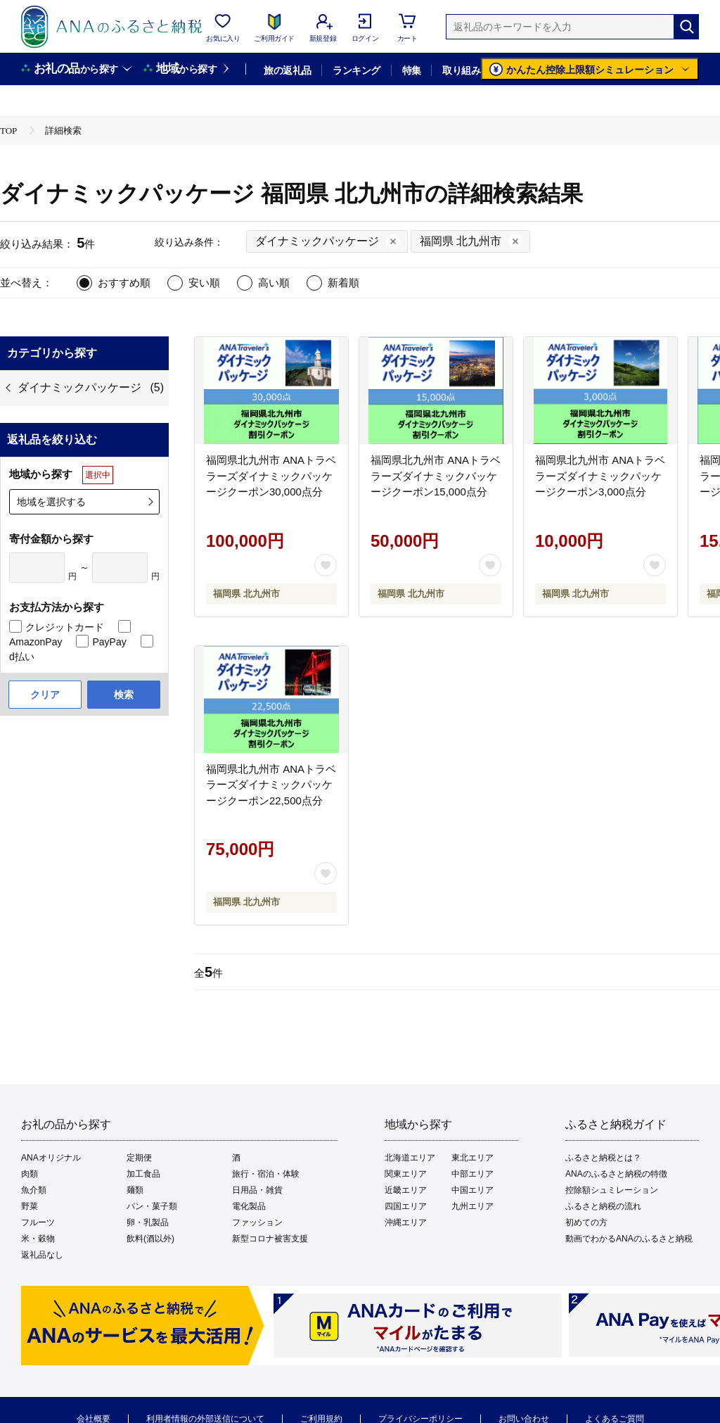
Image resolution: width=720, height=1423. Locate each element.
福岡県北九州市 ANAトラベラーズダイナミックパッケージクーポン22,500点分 (271, 785)
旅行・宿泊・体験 (266, 1174)
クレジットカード (64, 627)
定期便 (139, 1158)
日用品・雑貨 (257, 1190)
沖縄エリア (406, 1222)
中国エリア (472, 1190)
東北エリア (472, 1158)
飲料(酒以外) (150, 1239)
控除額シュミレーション (611, 1190)
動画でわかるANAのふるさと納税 (629, 1239)
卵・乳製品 (148, 1222)
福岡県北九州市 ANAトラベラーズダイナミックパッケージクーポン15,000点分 (436, 476)
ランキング (356, 70)
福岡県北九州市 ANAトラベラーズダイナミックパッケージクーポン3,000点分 (600, 476)
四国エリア (406, 1206)
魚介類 (33, 1190)
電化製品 (249, 1206)
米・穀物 (38, 1239)
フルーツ (38, 1222)
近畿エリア (406, 1190)
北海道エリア (410, 1158)
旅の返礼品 (287, 70)
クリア (45, 694)
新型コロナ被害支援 (270, 1239)
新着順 (343, 283)
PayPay (109, 641)
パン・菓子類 (152, 1206)
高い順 (274, 283)
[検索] (686, 26)
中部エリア (472, 1174)
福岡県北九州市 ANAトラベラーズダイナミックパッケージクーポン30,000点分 (271, 476)
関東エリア (406, 1174)
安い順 (204, 283)
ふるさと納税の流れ (603, 1206)
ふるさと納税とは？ (603, 1158)
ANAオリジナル (51, 1158)
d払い (21, 656)
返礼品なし (42, 1255)
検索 (124, 694)
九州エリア (472, 1206)
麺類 (135, 1190)
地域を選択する (51, 501)
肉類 (29, 1174)
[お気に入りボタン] (325, 565)
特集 (411, 70)
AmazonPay (35, 641)
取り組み (461, 70)
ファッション (257, 1222)
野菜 (29, 1206)
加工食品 (143, 1174)
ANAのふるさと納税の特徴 (616, 1174)
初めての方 (586, 1222)
